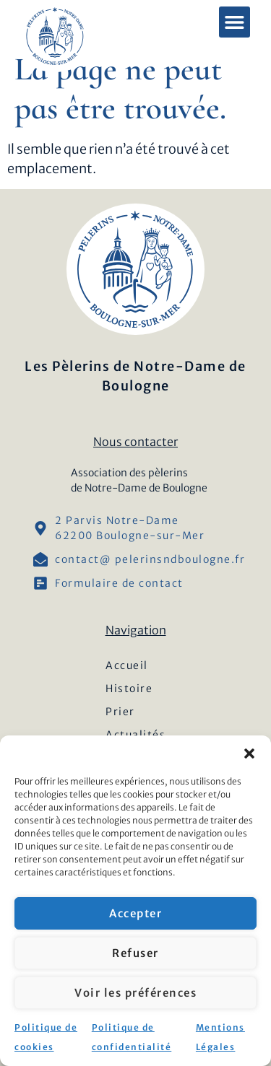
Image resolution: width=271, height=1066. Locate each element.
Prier (120, 711)
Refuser (135, 953)
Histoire (129, 688)
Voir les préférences (135, 993)
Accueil (127, 665)
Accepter (135, 913)
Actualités (135, 734)
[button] (249, 753)
